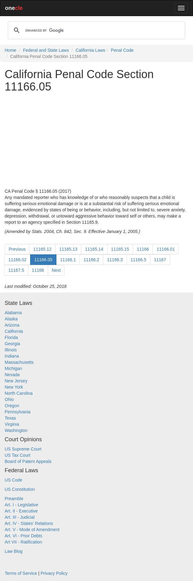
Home (10, 50)
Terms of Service (21, 573)
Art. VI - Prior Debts (23, 535)
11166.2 (91, 259)
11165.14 (94, 249)
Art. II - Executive (21, 510)
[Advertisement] (96, 140)
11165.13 (68, 249)
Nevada (12, 374)
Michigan (13, 368)
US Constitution (20, 489)
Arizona (12, 325)
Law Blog (14, 551)
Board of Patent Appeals (28, 461)
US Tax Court (17, 455)
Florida (11, 337)
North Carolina (19, 393)
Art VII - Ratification (23, 541)
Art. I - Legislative (21, 504)
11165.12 (42, 249)
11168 (38, 270)
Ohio (9, 399)
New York (14, 387)
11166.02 (17, 259)
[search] (95, 30)
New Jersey (16, 380)
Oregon (12, 405)
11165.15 (120, 249)
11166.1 (68, 259)
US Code (13, 480)
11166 (143, 249)
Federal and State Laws (46, 50)
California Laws (90, 50)
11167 (160, 259)
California (14, 331)
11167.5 (16, 270)
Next (56, 270)
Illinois (11, 349)
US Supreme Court (23, 449)
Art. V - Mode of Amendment (32, 529)
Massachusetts (19, 362)
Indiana (12, 356)
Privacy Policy (54, 573)
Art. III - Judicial (19, 517)
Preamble (14, 498)
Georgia (12, 343)
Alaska (11, 318)
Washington (16, 430)
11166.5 (138, 259)
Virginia (12, 424)
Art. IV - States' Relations (29, 523)
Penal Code (122, 50)
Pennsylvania (17, 411)
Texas (10, 418)
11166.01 (166, 249)
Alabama (13, 312)
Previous (17, 249)
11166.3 (115, 259)
